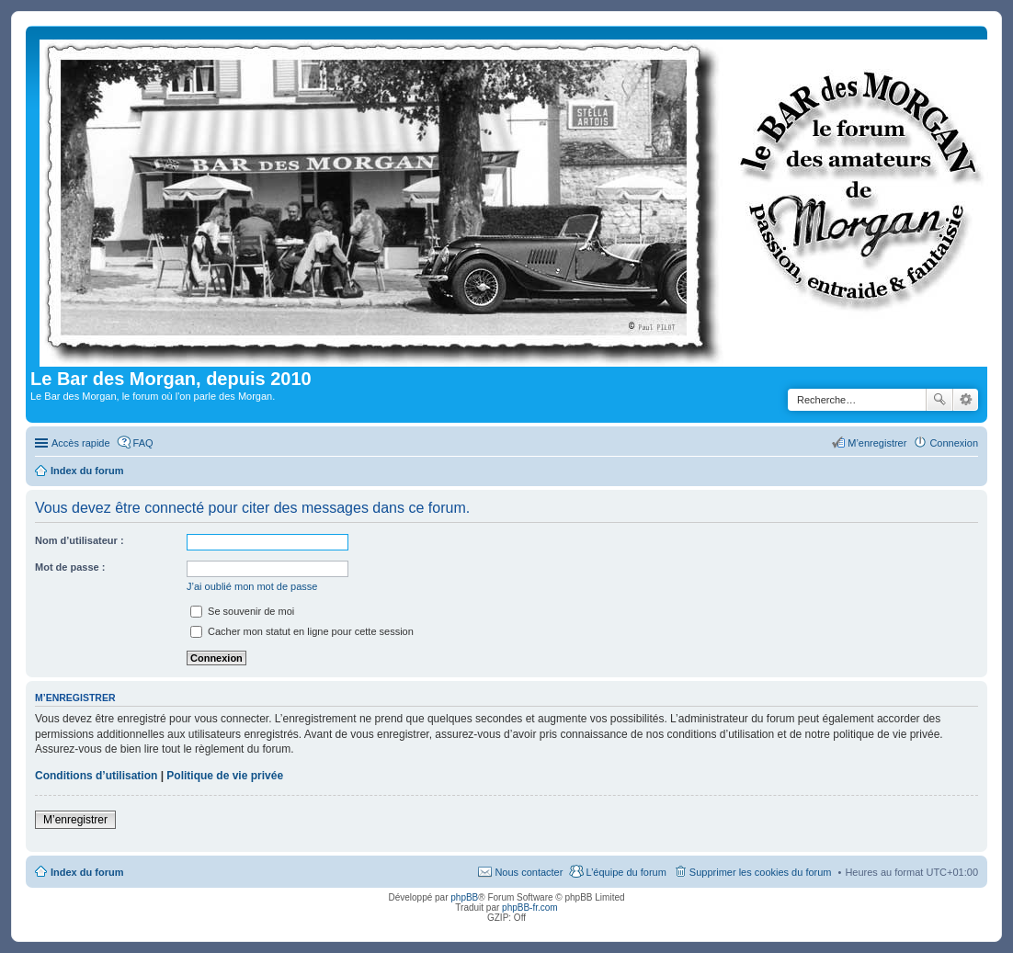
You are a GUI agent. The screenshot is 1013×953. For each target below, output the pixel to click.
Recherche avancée (965, 400)
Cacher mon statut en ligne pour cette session (302, 631)
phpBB (464, 897)
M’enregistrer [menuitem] (877, 442)
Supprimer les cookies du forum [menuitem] (760, 872)
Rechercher (939, 400)
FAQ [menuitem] (143, 442)
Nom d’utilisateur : (79, 540)
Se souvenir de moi (242, 611)
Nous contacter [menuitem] (529, 872)
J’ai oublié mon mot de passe (252, 586)
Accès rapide (80, 442)
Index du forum (87, 872)
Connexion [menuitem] (953, 442)
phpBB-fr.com (530, 907)
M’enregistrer (75, 819)
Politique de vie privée (224, 775)
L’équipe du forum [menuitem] (626, 872)
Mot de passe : (70, 567)
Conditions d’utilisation (96, 775)
